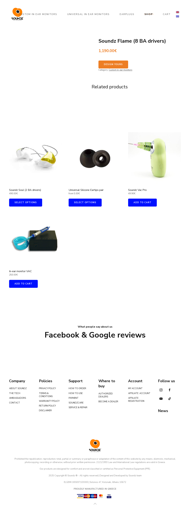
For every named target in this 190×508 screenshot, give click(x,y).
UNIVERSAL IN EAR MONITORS (88, 14)
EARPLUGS (127, 14)
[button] (94, 503)
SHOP (148, 14)
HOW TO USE (76, 393)
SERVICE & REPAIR (78, 407)
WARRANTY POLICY (49, 401)
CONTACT (14, 402)
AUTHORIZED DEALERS (105, 395)
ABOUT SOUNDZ (18, 388)
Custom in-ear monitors (120, 69)
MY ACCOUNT (135, 388)
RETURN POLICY (47, 405)
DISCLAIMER (45, 410)
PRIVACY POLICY (47, 388)
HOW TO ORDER (77, 388)
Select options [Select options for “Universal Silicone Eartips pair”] (85, 202)
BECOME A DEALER (108, 401)
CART (167, 14)
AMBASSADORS (17, 398)
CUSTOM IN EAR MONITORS (38, 14)
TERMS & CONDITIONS (46, 395)
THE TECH (14, 393)
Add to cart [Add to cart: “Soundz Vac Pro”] (142, 202)
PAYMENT (74, 398)
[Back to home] (17, 14)
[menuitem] (177, 12)
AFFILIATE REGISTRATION (136, 400)
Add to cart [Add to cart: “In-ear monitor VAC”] (23, 283)
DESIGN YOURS (113, 64)
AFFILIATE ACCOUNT (139, 393)
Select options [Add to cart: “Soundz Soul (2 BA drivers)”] (25, 202)
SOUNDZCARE (76, 402)
